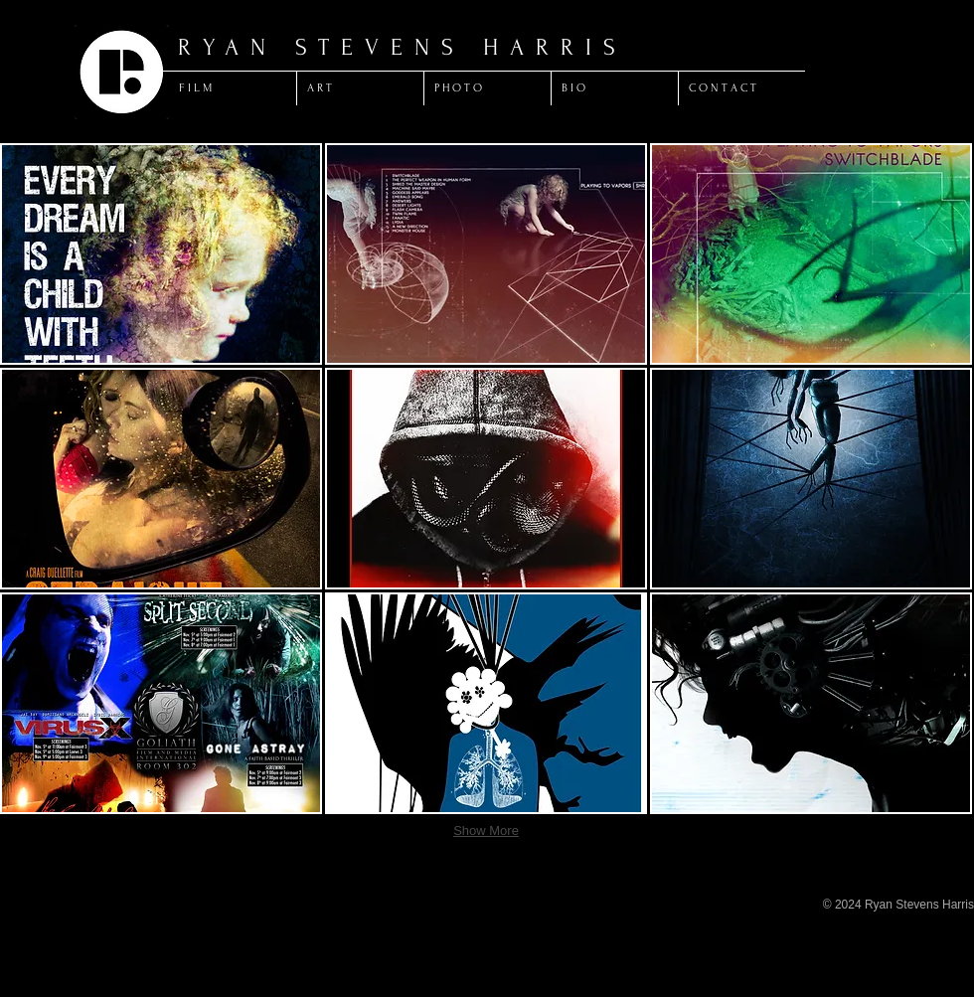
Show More (486, 830)
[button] (161, 254)
